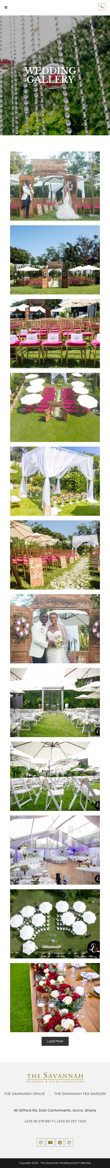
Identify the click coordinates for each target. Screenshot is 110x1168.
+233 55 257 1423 (71, 1121)
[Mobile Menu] (6, 7)
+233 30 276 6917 (39, 1121)
